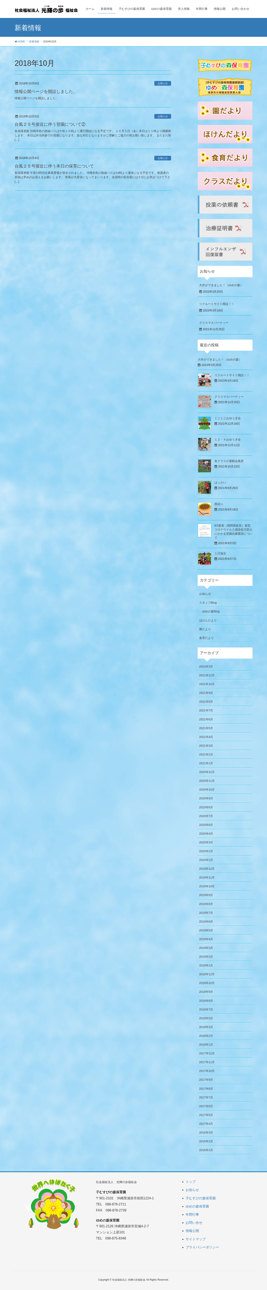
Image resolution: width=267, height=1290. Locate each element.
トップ (191, 1181)
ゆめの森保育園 (197, 1206)
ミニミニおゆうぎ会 (227, 418)
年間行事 (192, 1214)
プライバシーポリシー (202, 1247)
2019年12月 (207, 868)
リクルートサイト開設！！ (216, 304)
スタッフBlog (208, 602)
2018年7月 (206, 1009)
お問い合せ (194, 1222)
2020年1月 (206, 860)
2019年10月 (207, 886)
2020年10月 (207, 789)
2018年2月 (206, 1035)
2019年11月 (207, 877)
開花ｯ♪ (218, 504)
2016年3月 (206, 1132)
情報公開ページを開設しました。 (46, 91)
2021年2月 (206, 754)
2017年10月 (207, 1071)
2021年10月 (207, 684)
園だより (205, 629)
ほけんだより (208, 620)
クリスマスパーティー (213, 322)
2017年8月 (206, 1088)
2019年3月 (206, 948)
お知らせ (163, 83)
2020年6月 (206, 825)
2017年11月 (207, 1062)
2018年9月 (206, 991)
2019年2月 (206, 956)
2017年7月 (206, 1097)
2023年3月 (206, 666)
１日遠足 (220, 553)
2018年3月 (206, 1027)
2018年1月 (206, 1044)
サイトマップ (196, 1239)
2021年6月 (206, 719)
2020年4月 (206, 833)
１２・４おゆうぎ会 (227, 439)
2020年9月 (206, 798)
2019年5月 (206, 930)
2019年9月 (206, 895)
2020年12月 (207, 772)
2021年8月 (206, 701)
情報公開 (192, 1231)
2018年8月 (206, 1000)
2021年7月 (206, 710)
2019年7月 (206, 912)
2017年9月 (206, 1079)
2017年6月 (206, 1106)
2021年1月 (206, 763)
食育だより (206, 638)
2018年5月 (206, 1018)
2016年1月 (206, 1150)
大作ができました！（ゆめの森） (221, 285)
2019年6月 (206, 921)
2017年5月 (206, 1115)
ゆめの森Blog (211, 611)
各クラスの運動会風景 (229, 461)
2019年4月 (206, 939)
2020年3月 (206, 842)
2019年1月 (206, 965)
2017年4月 (206, 1123)
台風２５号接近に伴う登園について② (50, 124)
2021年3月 (206, 745)
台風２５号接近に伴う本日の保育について (54, 166)
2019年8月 (206, 904)
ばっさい (220, 482)
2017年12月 (207, 1053)
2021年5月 (206, 728)
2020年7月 (206, 816)
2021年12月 (207, 675)
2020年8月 (206, 807)
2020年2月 (206, 851)
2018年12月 (207, 974)
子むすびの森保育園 (201, 1198)
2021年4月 (206, 737)
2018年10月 (207, 983)
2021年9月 (206, 693)
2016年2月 (206, 1141)
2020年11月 (207, 780)
